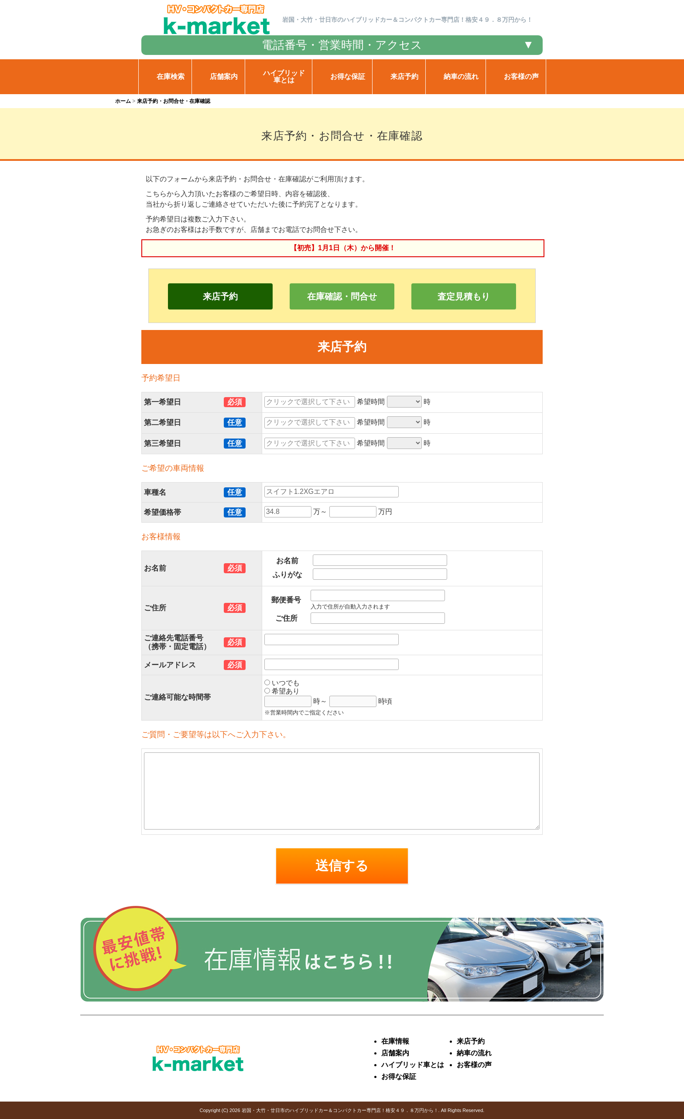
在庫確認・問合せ (342, 296)
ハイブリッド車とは (412, 1064)
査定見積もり (464, 296)
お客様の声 (474, 1064)
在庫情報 (395, 1041)
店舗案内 (395, 1053)
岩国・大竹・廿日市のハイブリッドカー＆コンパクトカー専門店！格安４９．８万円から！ (340, 1110)
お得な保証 (398, 1076)
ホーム (123, 101)
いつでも (282, 683)
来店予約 (220, 296)
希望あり (282, 691)
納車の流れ (474, 1053)
